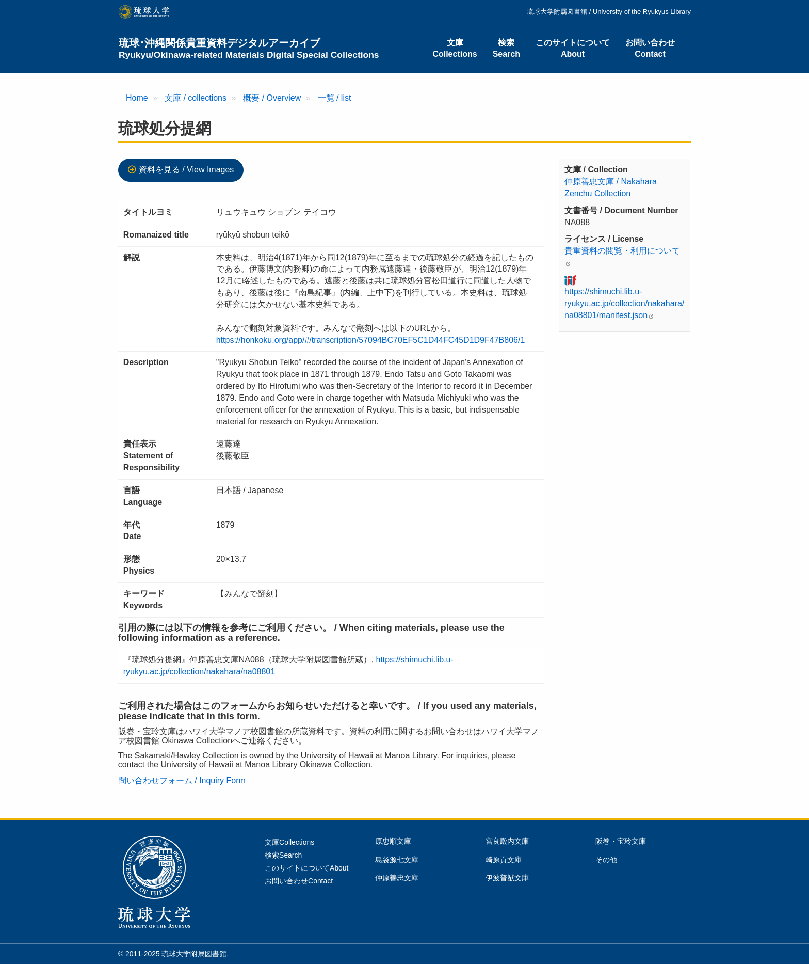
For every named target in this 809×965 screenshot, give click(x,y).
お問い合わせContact (650, 48)
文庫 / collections (195, 97)
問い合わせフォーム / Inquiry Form (182, 780)
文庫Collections (454, 48)
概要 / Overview (272, 97)
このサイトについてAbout (573, 48)
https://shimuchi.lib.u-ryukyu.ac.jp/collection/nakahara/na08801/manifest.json (624, 303)
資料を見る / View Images (186, 169)
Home (137, 97)
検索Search (506, 48)
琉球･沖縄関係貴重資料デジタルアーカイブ (249, 48)
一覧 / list (334, 97)
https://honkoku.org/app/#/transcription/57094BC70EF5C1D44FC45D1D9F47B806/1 (370, 340)
